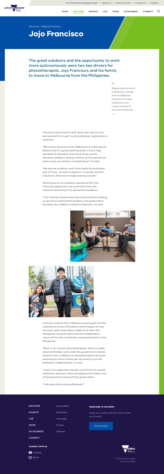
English (155, 3)
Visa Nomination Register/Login (82, 3)
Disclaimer (61, 412)
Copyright (61, 418)
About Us (106, 3)
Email (34, 457)
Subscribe (101, 426)
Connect (34, 437)
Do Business (36, 431)
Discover (34, 26)
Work (32, 425)
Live (31, 418)
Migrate (34, 412)
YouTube (35, 452)
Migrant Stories (51, 26)
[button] (158, 11)
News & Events (123, 3)
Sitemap (60, 431)
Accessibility (62, 406)
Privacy (60, 425)
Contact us (140, 3)
